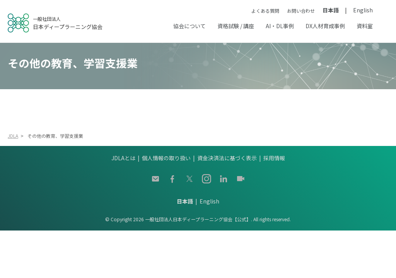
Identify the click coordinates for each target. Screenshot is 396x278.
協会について (189, 26)
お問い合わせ (301, 10)
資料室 (365, 26)
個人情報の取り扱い (166, 158)
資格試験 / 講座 (235, 26)
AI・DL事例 (280, 26)
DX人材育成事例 (325, 26)
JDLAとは (123, 158)
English (363, 10)
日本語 (331, 10)
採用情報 (274, 158)
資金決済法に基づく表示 (227, 158)
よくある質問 (265, 10)
